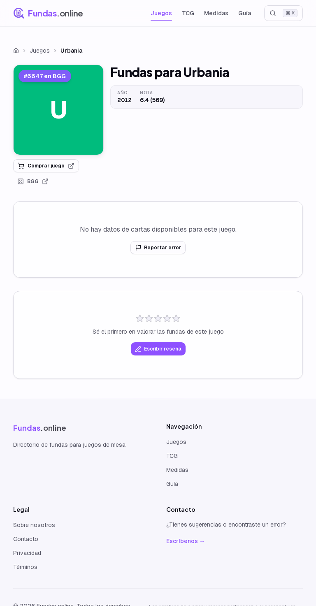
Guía (244, 13)
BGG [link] (33, 181)
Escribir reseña (158, 349)
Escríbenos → (185, 541)
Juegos (161, 13)
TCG (188, 13)
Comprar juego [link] (46, 166)
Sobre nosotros (34, 525)
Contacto (25, 539)
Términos (25, 567)
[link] (58, 110)
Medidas (216, 13)
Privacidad (27, 553)
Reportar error (158, 247)
